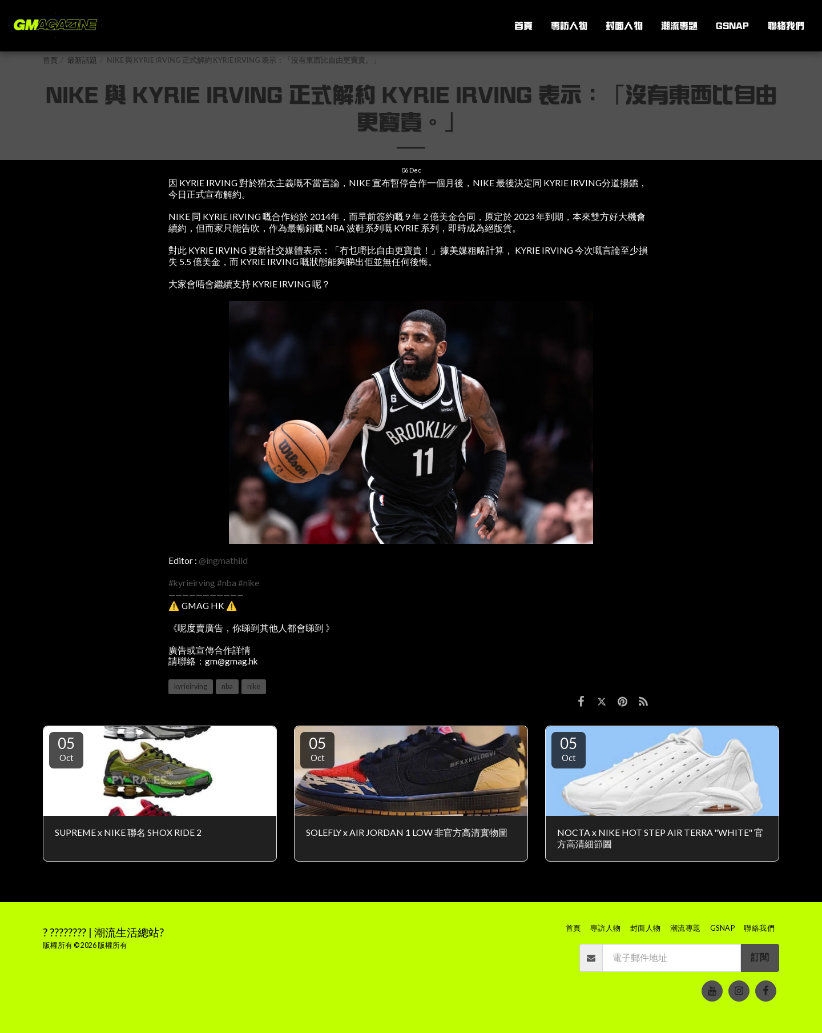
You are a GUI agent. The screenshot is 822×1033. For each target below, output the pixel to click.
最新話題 (82, 60)
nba (227, 686)
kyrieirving (190, 686)
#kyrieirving (191, 583)
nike (253, 686)
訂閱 (760, 957)
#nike (248, 583)
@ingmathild (223, 560)
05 (66, 748)
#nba (226, 583)
